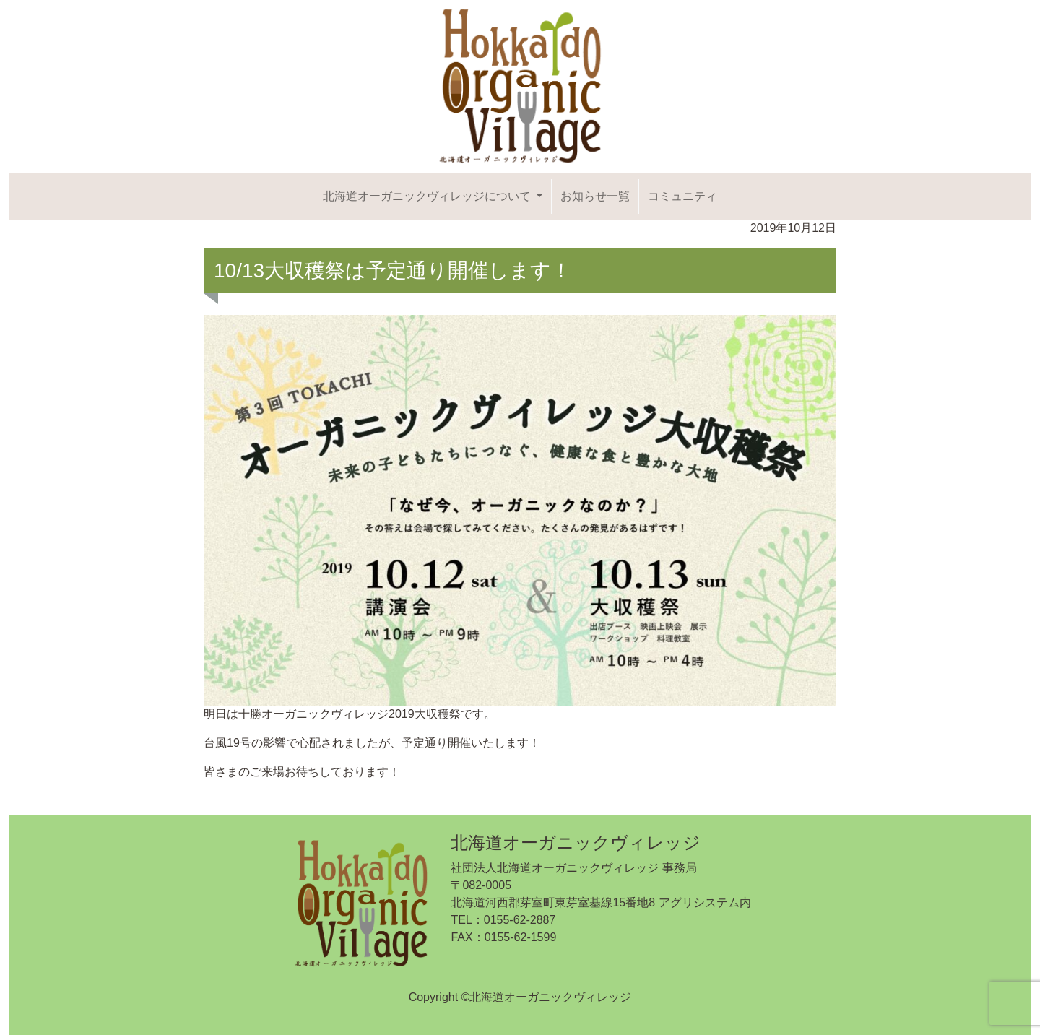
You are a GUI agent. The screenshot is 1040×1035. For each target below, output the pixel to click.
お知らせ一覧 (595, 196)
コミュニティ (682, 196)
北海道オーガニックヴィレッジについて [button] (428, 196)
